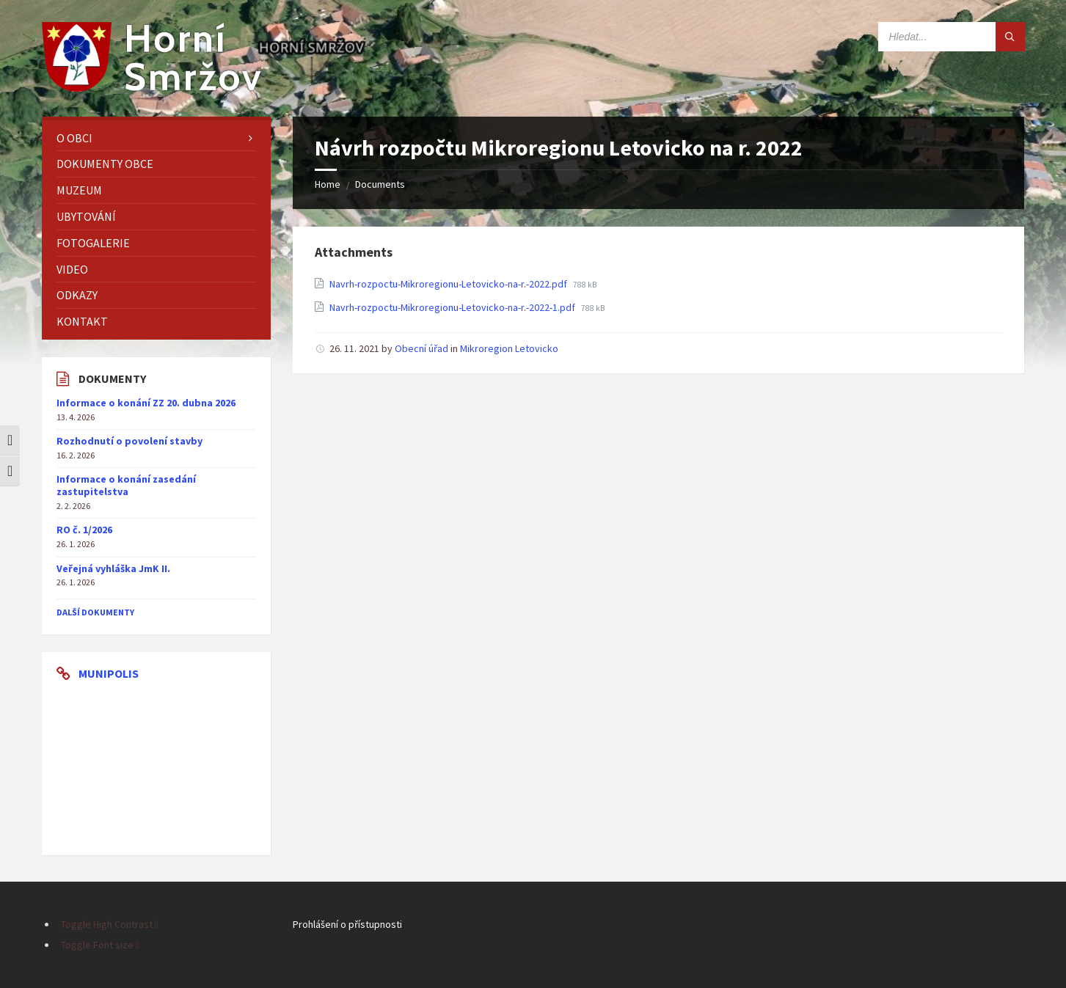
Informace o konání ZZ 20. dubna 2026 (146, 402)
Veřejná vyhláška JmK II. (113, 568)
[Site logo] (152, 87)
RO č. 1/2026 (84, 529)
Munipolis (109, 673)
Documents (380, 184)
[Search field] (951, 36)
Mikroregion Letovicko (509, 348)
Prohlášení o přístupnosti (347, 924)
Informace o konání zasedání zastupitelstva (126, 485)
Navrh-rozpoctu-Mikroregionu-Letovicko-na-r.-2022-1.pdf (453, 307)
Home (327, 184)
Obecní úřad (421, 348)
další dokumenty (95, 612)
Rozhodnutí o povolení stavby (129, 440)
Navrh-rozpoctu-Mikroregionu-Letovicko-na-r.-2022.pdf (449, 283)
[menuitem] (156, 138)
